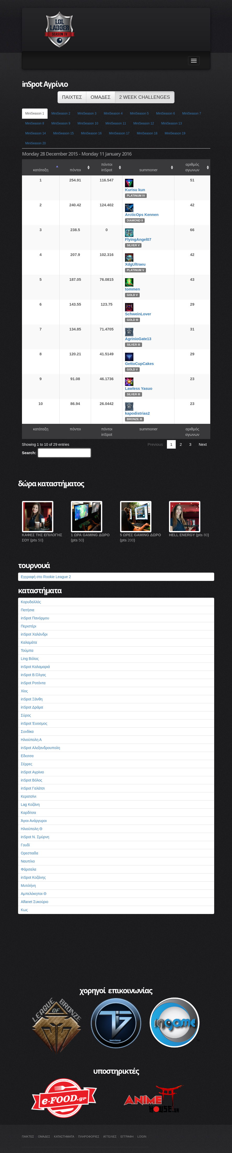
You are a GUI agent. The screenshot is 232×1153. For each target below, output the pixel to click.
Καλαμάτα (29, 631)
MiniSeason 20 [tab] (35, 143)
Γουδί (25, 834)
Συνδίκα (27, 720)
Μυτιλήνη (28, 874)
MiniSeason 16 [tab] (91, 133)
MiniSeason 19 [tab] (175, 133)
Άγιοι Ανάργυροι (34, 810)
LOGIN (141, 1125)
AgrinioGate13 (132, 333)
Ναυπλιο (28, 850)
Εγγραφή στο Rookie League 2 (46, 566)
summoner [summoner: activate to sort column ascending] (140, 164)
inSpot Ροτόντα (33, 672)
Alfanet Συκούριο (34, 891)
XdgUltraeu (129, 259)
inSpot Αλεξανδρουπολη (40, 737)
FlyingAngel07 (132, 234)
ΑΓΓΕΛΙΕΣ (110, 1125)
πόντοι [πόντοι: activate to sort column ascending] (64, 164)
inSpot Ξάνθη (32, 688)
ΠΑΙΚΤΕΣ (28, 1125)
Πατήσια (27, 599)
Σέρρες (26, 753)
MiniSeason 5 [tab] (139, 113)
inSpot (27, 1146)
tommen (126, 284)
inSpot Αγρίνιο (32, 761)
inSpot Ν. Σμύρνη (35, 826)
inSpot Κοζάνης (33, 866)
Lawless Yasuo (132, 383)
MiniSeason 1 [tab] (34, 113)
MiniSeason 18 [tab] (147, 133)
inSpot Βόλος (31, 769)
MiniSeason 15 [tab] (63, 133)
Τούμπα (27, 639)
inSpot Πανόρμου (35, 607)
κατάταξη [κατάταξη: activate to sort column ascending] (37, 164)
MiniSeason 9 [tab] (61, 123)
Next (203, 433)
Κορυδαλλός (31, 591)
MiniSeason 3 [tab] (87, 113)
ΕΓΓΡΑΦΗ (127, 1125)
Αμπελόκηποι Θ (34, 883)
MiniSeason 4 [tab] (113, 113)
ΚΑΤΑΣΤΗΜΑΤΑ (64, 1125)
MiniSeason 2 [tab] (61, 113)
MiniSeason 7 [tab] (191, 113)
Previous (155, 433)
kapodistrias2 (131, 408)
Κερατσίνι (28, 785)
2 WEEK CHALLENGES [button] (144, 97)
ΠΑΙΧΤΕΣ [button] (72, 97)
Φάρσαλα (28, 858)
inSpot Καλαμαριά (35, 656)
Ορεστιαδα (29, 842)
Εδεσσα (27, 745)
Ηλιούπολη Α (31, 729)
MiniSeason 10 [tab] (88, 123)
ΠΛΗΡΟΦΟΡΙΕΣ (88, 1125)
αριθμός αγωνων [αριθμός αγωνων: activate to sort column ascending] (187, 164)
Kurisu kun (129, 184)
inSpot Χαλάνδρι (34, 623)
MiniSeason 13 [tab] (171, 123)
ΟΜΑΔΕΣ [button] (100, 97)
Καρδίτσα (28, 802)
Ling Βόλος (30, 648)
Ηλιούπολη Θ (31, 818)
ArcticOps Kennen (136, 209)
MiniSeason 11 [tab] (115, 123)
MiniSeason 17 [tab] (119, 133)
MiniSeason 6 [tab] (165, 113)
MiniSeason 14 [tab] (35, 133)
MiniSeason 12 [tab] (143, 123)
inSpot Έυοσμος (34, 712)
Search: (56, 442)
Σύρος (26, 704)
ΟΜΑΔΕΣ (44, 1125)
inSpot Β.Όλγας (33, 664)
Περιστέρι (28, 615)
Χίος (24, 680)
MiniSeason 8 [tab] (34, 123)
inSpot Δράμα (32, 696)
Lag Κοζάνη (30, 793)
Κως (24, 899)
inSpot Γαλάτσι (33, 777)
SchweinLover (132, 308)
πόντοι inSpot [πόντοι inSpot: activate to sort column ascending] (96, 164)
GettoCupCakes (133, 358)
